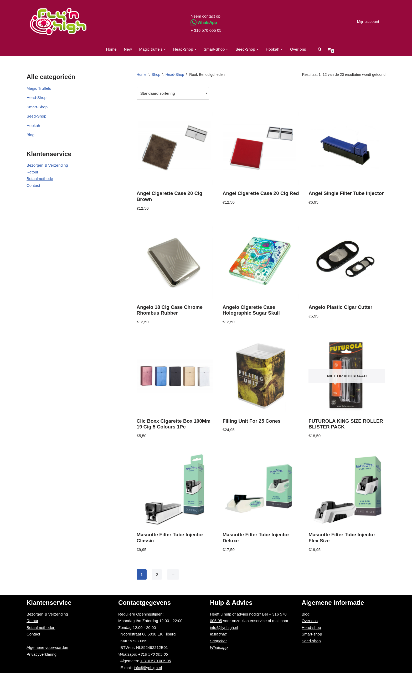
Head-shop (311, 627)
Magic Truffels (39, 88)
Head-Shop (37, 97)
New (128, 49)
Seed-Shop (36, 116)
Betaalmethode (40, 178)
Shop (156, 74)
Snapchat (218, 641)
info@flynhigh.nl (148, 667)
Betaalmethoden (41, 627)
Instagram (219, 634)
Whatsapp (219, 647)
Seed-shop (311, 641)
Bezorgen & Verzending (47, 165)
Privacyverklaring (41, 654)
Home (111, 49)
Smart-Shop (37, 107)
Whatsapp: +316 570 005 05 (143, 654)
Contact (33, 185)
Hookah (33, 125)
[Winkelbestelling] (173, 93)
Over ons (298, 49)
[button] (165, 49)
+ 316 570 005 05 (205, 30)
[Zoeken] (320, 49)
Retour (32, 172)
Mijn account (368, 21)
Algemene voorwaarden (47, 647)
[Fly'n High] (58, 21)
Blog (30, 135)
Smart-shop (312, 634)
